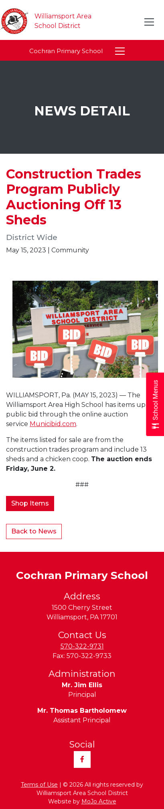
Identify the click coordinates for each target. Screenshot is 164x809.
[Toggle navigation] (150, 22)
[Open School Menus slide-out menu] (155, 404)
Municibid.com (53, 424)
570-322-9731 (82, 646)
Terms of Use (39, 784)
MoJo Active (98, 801)
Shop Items (30, 503)
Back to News (34, 531)
